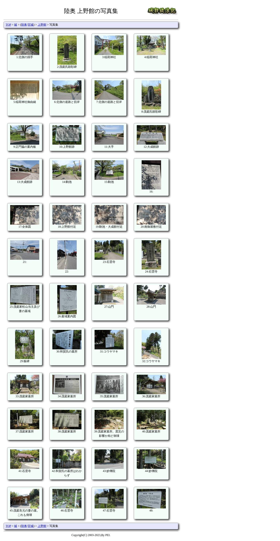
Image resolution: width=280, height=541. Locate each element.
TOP (8, 24)
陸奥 (24, 24)
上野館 (42, 24)
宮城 (30, 24)
